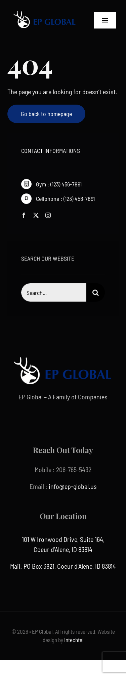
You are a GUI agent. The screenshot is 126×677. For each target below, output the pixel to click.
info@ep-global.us (73, 486)
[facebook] (24, 215)
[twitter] (36, 215)
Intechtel (73, 639)
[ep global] (44, 10)
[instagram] (48, 215)
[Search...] (53, 293)
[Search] (95, 293)
